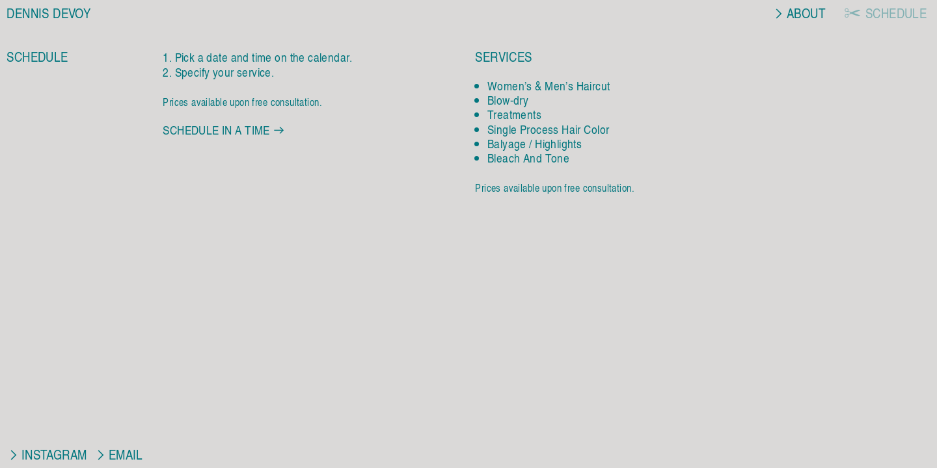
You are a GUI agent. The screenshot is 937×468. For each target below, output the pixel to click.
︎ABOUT (800, 12)
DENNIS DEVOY (48, 12)
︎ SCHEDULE (885, 12)
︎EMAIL (118, 454)
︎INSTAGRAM (47, 454)
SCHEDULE (37, 56)
